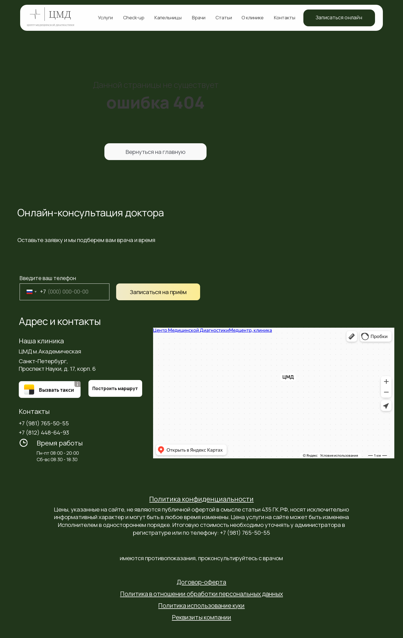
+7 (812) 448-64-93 (44, 432)
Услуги (105, 17)
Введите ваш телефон (48, 278)
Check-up (133, 17)
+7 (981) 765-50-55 (44, 423)
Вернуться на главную (156, 152)
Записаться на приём (158, 292)
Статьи (223, 17)
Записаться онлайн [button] (339, 17)
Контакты (284, 17)
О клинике (253, 17)
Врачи (198, 17)
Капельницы (168, 17)
